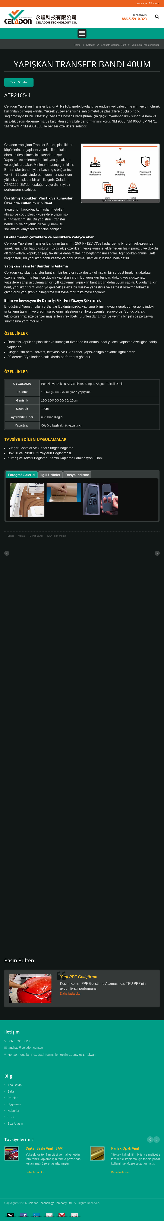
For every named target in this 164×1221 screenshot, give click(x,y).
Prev (150, 1139)
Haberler (13, 1110)
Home (77, 44)
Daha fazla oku (70, 993)
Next (156, 1139)
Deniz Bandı (36, 535)
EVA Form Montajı (57, 535)
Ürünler (12, 1098)
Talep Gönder (18, 82)
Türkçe (153, 3)
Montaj (21, 535)
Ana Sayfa (14, 1085)
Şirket (11, 1091)
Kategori (90, 44)
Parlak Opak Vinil (125, 1148)
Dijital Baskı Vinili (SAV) (44, 1148)
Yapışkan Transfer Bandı (145, 44)
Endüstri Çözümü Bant (113, 44)
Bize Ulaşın (15, 1123)
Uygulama (14, 1104)
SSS (10, 1117)
